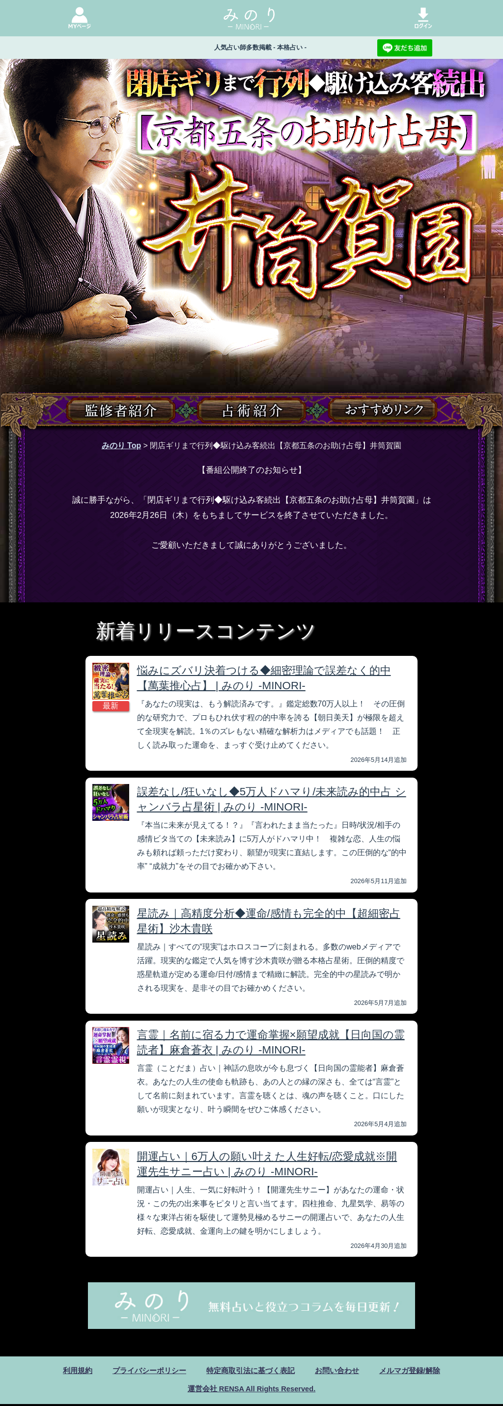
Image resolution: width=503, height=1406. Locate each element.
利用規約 (68, 1371)
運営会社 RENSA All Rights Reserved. (251, 1390)
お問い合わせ (341, 1371)
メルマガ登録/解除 (417, 1371)
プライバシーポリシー (144, 1371)
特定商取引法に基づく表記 (250, 1371)
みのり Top (121, 445)
